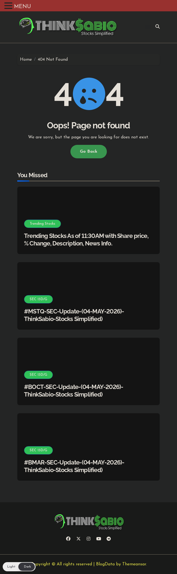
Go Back (88, 151)
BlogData (105, 564)
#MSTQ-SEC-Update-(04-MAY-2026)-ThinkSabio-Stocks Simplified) (74, 315)
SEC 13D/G (38, 299)
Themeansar (134, 564)
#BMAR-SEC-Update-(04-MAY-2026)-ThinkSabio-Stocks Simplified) (74, 466)
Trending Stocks (42, 224)
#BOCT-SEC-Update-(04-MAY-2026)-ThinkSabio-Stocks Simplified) (73, 390)
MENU (22, 6)
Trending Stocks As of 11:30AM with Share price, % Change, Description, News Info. (86, 239)
